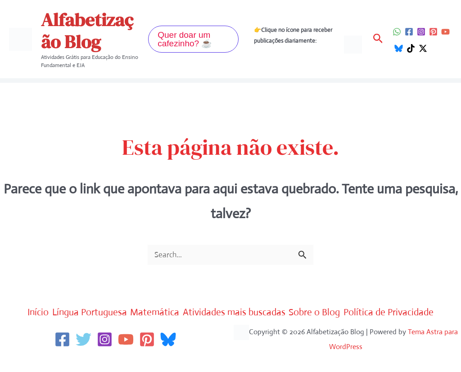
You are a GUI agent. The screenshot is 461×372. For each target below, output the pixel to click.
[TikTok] (411, 48)
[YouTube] (445, 31)
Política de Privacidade (233, 331)
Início (56, 312)
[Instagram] (421, 31)
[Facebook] (409, 31)
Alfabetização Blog (87, 30)
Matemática (197, 312)
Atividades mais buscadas (289, 312)
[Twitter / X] (423, 48)
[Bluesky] (398, 48)
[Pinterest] (433, 31)
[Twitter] (83, 357)
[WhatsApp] (397, 31)
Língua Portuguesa (119, 312)
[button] (193, 39)
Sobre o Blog (383, 312)
